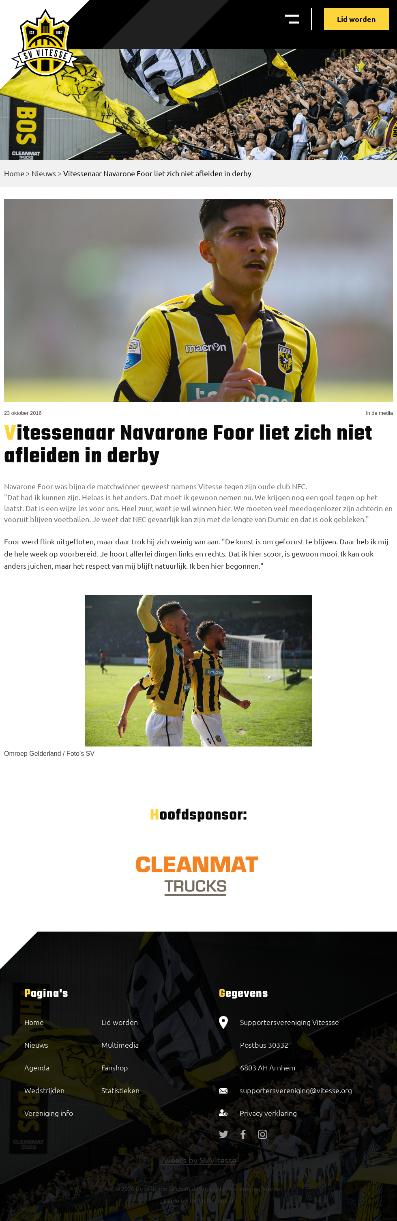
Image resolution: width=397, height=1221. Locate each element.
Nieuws (44, 173)
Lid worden (356, 19)
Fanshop (114, 1067)
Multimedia (120, 1044)
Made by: (176, 1200)
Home (14, 173)
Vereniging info (48, 1112)
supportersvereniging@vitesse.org (296, 1090)
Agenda (36, 1067)
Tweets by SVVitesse (198, 1160)
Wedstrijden (44, 1090)
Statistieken (120, 1090)
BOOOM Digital (211, 1200)
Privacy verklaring (268, 1112)
